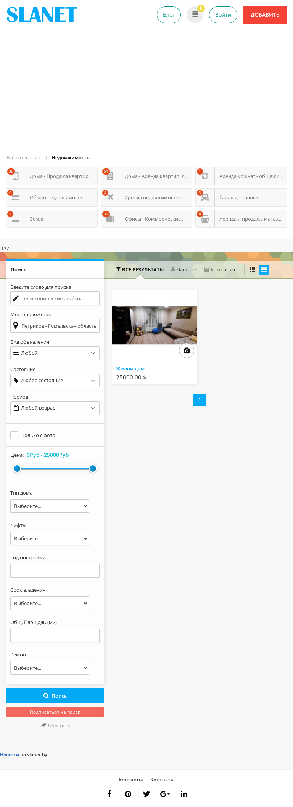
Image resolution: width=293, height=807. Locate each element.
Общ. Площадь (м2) (33, 622)
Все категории (23, 157)
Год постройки (27, 557)
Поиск (55, 695)
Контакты (131, 780)
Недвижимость (71, 157)
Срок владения (27, 589)
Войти (223, 14)
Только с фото (38, 435)
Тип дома (21, 492)
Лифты (18, 525)
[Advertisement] (147, 95)
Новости (9, 754)
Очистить (55, 725)
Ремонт (19, 654)
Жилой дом (130, 368)
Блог (169, 14)
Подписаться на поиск (55, 712)
